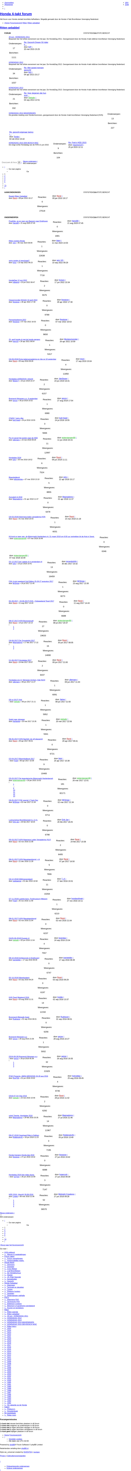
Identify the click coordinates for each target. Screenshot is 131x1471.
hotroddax (76, 1076)
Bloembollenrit (14, 477)
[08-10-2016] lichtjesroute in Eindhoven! (24, 958)
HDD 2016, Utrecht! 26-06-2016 (21, 1194)
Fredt (16, 761)
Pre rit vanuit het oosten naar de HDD (23, 438)
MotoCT (16, 381)
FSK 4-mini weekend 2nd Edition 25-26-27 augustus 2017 (31, 581)
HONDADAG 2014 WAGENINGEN (22, 113)
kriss (14, 263)
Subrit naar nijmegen (17, 719)
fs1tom (62, 280)
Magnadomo (17, 499)
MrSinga (16, 583)
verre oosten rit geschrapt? (19, 261)
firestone (16, 302)
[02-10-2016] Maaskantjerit (19, 978)
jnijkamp (16, 282)
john (14, 460)
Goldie (60, 997)
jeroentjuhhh (71, 561)
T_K (63, 879)
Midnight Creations (66, 1194)
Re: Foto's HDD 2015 (77, 143)
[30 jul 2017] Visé (15, 700)
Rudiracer (16, 1019)
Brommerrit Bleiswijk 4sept (19, 1017)
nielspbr (31, 98)
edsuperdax (18, 479)
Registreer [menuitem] (8, 5)
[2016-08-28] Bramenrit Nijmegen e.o (23, 1056)
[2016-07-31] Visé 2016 (18, 1096)
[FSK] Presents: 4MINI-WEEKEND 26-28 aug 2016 (28, 1076)
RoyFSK (16, 1078)
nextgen (37, 1452)
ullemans (16, 440)
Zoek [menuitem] (127, 5)
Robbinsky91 (18, 1137)
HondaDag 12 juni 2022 (18, 280)
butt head (16, 420)
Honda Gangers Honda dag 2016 (21, 1155)
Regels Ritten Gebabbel (18, 196)
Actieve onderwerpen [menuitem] (15, 1468)
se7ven (17, 1177)
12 (14, 794)
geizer (60, 1036)
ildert (58, 241)
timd (82, 359)
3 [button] (4, 178)
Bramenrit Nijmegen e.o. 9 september (23, 399)
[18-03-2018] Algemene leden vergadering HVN (27, 517)
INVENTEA (28, 1452)
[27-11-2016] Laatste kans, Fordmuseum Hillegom (28, 899)
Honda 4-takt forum (16, 14)
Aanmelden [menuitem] (9, 3)
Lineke (15, 1196)
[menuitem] (3, 1456)
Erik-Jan (16, 822)
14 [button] (5, 186)
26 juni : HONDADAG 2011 (19, 37)
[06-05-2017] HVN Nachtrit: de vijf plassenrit (26, 739)
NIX (29, 72)
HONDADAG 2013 (16, 88)
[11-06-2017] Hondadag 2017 (20, 660)
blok (60, 758)
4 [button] (4, 180)
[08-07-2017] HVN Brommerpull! (21, 621)
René (15, 198)
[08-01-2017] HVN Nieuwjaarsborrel (22, 918)
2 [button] (4, 176)
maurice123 (78, 145)
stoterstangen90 (68, 438)
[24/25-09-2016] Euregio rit (19, 938)
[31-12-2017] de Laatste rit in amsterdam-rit (25, 562)
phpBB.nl (24, 1448)
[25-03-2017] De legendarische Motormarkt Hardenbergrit (31, 778)
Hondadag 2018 (15, 458)
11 (14, 792)
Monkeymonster (71, 339)
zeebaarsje (17, 881)
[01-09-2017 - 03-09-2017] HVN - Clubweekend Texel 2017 (31, 601)
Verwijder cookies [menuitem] (15, 1439)
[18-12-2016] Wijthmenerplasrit (21, 879)
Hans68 (16, 223)
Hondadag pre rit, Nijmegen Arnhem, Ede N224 (27, 680)
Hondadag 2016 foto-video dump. (22, 1175)
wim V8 (60, 260)
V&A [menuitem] (126, 3)
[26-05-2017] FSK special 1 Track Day (23, 800)
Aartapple (16, 721)
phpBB (12, 1445)
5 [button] (4, 182)
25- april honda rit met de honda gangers (24, 339)
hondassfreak (77, 898)
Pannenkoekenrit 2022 (17, 320)
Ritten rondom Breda (17, 241)
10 (14, 790)
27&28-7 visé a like (16, 418)
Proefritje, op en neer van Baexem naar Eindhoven (28, 221)
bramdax (62, 938)
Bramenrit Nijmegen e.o (18, 1037)
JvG (14, 243)
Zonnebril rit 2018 (15, 497)
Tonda (16, 137)
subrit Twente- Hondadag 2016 (21, 1116)
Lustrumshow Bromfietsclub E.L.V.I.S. (23, 820)
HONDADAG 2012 (16, 62)
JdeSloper (63, 379)
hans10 (15, 341)
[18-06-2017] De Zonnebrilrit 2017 (22, 640)
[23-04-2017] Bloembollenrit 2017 (21, 759)
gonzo (15, 401)
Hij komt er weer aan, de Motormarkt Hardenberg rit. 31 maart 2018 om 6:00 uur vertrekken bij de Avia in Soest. (51, 536)
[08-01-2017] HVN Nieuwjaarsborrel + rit (24, 859)
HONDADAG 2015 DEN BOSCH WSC (23, 143)
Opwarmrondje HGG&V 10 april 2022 (23, 300)
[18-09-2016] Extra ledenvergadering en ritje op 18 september (32, 359)
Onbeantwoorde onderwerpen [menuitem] (18, 1466)
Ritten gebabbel (10, 27)
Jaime (62, 699)
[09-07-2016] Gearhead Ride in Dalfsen (24, 1135)
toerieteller (17, 960)
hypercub (63, 1174)
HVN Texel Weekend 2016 (19, 997)
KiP (29, 47)
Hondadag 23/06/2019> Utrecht (21, 379)
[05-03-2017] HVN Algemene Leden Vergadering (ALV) (30, 840)
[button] (4, 167)
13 (14, 796)
